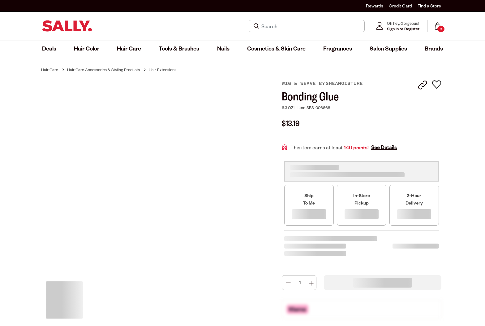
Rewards (374, 6)
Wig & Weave (300, 83)
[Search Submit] (257, 26)
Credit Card (400, 6)
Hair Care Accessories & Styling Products (103, 69)
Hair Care (49, 69)
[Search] (311, 26)
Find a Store (429, 6)
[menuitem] (49, 48)
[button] (49, 48)
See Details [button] (384, 147)
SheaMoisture (344, 83)
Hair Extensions (162, 69)
